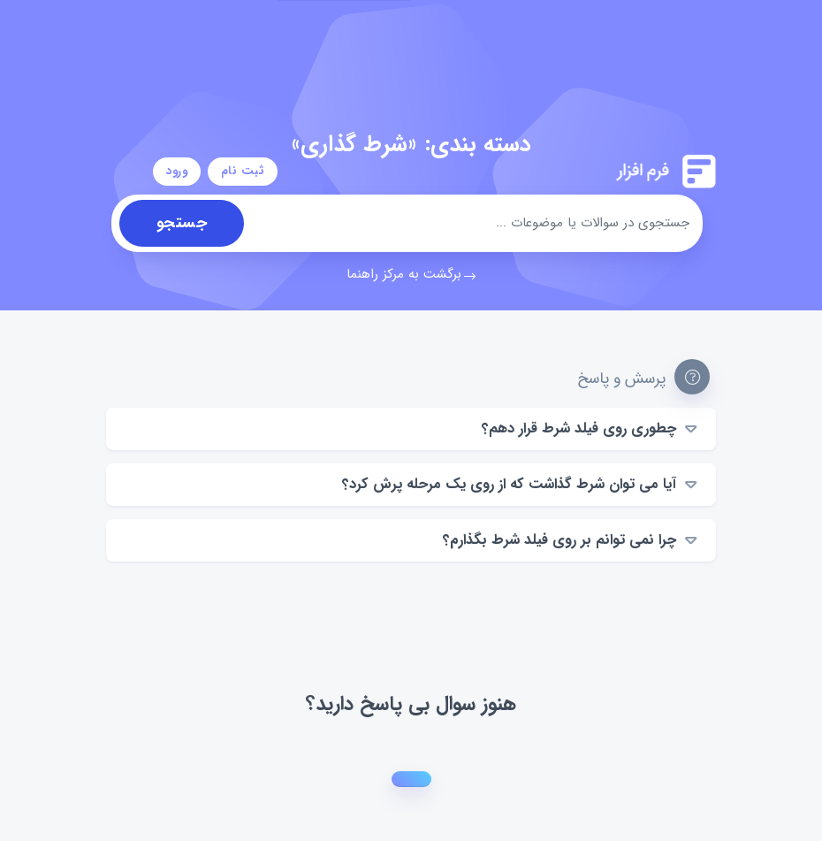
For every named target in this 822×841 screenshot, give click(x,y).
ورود (177, 171)
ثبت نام (242, 171)
